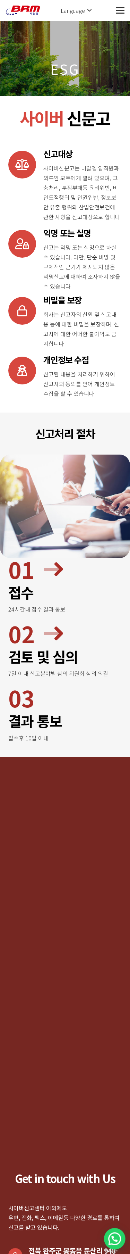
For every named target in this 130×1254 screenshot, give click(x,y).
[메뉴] (120, 10)
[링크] (23, 10)
